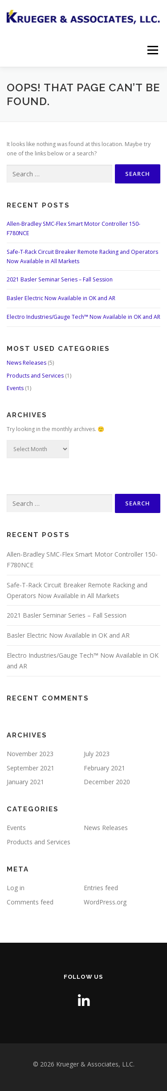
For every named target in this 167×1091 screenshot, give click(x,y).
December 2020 (107, 782)
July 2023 (97, 753)
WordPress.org (105, 902)
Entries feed (101, 887)
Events (15, 388)
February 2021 (104, 768)
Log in (15, 887)
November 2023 (30, 753)
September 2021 (30, 768)
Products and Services (35, 375)
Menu (152, 50)
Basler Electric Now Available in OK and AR (61, 298)
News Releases (26, 362)
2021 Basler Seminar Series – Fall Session (60, 279)
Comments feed (30, 902)
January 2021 (25, 782)
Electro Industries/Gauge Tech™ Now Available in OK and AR (83, 317)
